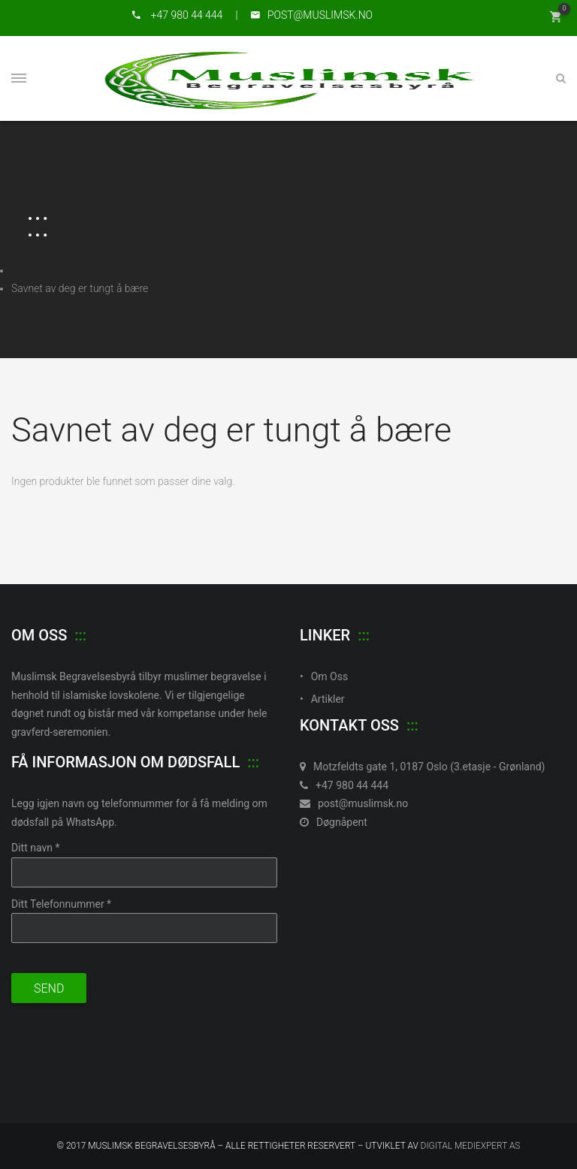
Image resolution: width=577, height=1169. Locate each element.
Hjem (23, 270)
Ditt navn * (35, 848)
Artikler (328, 699)
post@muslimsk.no (354, 803)
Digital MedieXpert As (471, 1145)
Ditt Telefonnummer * (61, 904)
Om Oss (329, 676)
